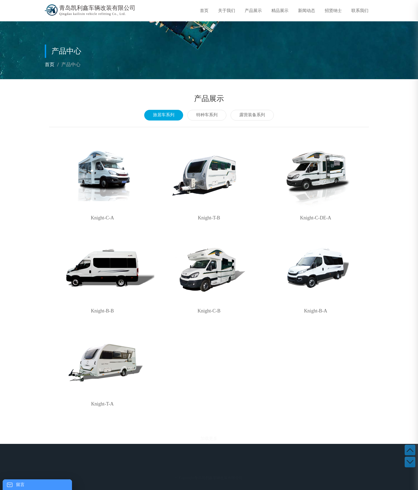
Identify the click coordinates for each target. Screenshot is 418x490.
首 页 (110, 474)
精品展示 (279, 10)
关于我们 (226, 10)
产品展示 (253, 10)
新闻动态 (306, 10)
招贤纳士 (333, 10)
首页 (204, 10)
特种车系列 (207, 115)
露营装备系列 (252, 115)
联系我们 (359, 10)
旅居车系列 (163, 115)
